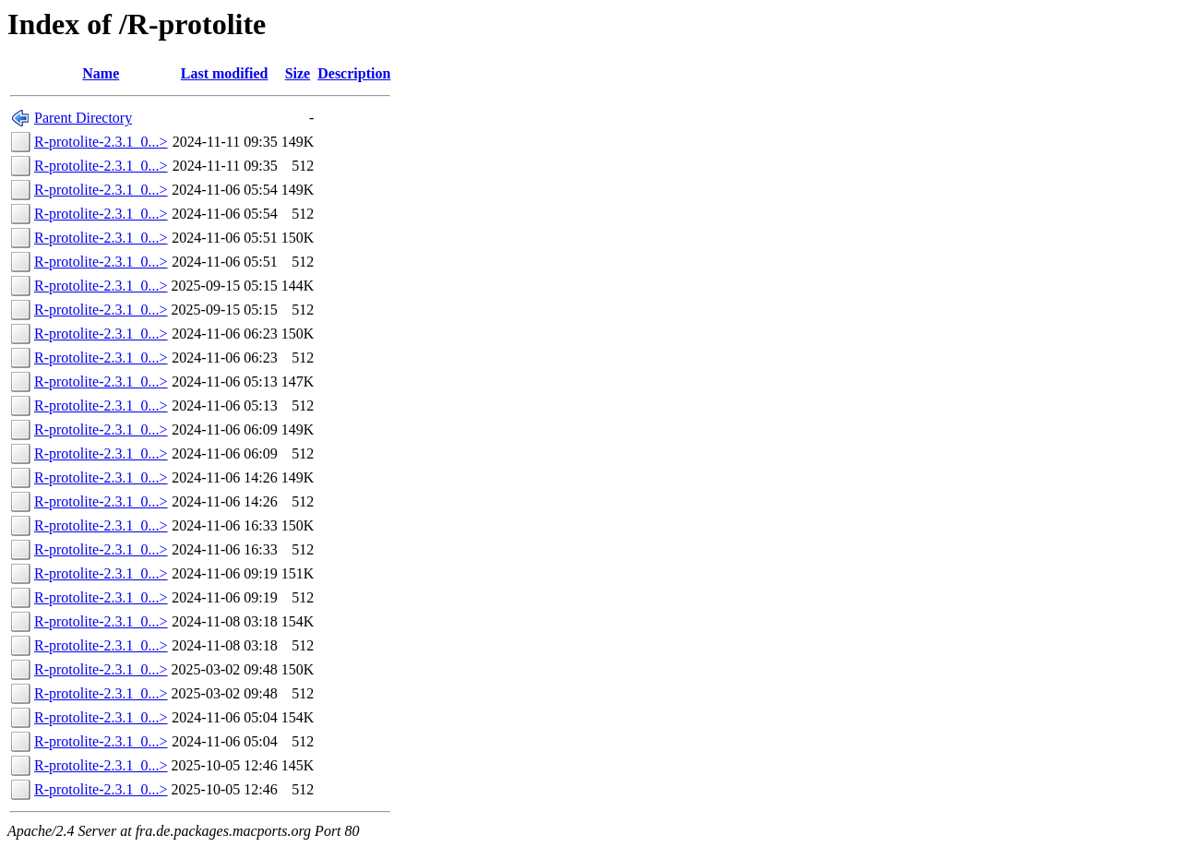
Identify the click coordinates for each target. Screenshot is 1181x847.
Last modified (224, 73)
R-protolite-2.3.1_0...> (101, 141)
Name (100, 73)
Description (353, 73)
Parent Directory (83, 117)
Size (298, 73)
